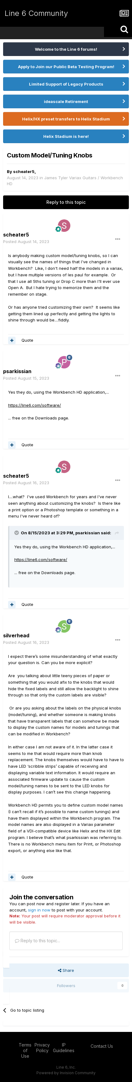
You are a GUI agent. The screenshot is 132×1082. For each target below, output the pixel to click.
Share (66, 970)
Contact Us (102, 1046)
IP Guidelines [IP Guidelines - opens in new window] (63, 1047)
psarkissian (17, 371)
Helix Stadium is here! (66, 136)
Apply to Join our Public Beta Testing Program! (66, 66)
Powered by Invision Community (66, 1072)
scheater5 (24, 171)
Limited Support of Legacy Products (66, 84)
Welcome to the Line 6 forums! (66, 49)
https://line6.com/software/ (34, 405)
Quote (27, 340)
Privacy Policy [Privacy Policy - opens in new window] (42, 1047)
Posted (26, 241)
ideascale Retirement (66, 101)
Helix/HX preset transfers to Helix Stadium (66, 118)
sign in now (39, 909)
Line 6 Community (36, 13)
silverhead (16, 635)
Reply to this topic (66, 202)
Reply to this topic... (37, 940)
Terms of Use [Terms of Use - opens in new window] (25, 1050)
